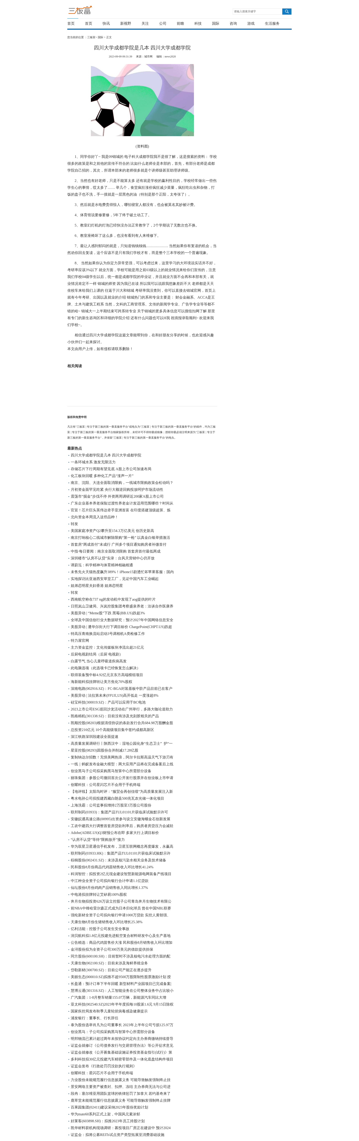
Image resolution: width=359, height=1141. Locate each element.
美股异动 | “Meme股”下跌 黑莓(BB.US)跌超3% (108, 613)
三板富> (92, 37)
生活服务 (272, 23)
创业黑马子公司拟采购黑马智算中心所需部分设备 (111, 771)
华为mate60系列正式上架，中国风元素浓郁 (105, 1114)
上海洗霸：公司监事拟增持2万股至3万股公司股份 (111, 805)
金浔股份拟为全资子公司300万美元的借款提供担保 (112, 949)
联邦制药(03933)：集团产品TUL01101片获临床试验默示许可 (119, 812)
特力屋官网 (80, 640)
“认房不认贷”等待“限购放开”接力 (98, 840)
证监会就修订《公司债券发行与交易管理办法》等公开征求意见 (122, 1045)
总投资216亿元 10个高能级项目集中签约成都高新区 (112, 730)
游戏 (251, 23)
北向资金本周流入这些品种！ (94, 517)
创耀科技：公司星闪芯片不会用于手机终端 (105, 785)
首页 (71, 23)
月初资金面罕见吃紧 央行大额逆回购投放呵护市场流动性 (117, 489)
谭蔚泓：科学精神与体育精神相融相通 (102, 565)
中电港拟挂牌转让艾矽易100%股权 (99, 894)
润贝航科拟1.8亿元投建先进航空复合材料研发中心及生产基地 (121, 936)
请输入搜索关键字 (245, 11)
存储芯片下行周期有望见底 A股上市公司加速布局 (111, 469)
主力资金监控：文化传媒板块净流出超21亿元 (107, 647)
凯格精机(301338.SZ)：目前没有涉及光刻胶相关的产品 (115, 716)
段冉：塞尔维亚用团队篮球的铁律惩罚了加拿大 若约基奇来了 (121, 1093)
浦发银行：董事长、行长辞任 (94, 1018)
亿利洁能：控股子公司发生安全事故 (100, 929)
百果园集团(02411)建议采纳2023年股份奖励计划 (109, 1107)
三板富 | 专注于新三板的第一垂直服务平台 (89, 11)
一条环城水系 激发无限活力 (93, 462)
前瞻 (180, 23)
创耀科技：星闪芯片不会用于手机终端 (102, 1073)
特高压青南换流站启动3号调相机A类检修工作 (108, 634)
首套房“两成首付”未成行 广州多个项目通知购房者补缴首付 (118, 544)
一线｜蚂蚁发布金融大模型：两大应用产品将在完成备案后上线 (122, 764)
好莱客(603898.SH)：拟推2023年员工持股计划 (108, 1121)
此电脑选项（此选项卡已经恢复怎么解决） (105, 668)
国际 (215, 23)
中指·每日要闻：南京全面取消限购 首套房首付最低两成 (115, 551)
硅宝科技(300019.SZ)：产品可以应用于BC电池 (108, 702)
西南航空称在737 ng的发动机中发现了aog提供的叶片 (113, 599)
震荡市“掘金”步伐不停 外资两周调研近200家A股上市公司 (117, 496)
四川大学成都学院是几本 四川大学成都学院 (106, 455)
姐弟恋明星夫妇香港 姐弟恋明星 (97, 586)
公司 (162, 23)
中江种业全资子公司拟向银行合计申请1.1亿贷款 (110, 881)
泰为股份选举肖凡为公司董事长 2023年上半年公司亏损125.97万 (122, 1025)
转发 (74, 524)
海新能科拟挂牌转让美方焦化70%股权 (101, 682)
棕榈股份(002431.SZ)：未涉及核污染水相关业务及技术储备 (118, 860)
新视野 (125, 23)
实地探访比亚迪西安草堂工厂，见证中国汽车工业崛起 (115, 579)
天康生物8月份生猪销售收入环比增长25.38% (106, 922)
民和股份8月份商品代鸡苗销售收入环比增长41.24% (112, 867)
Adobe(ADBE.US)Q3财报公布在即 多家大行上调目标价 (115, 833)
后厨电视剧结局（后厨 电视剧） (97, 654)
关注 (145, 23)
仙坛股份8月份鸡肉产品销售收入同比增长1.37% (109, 888)
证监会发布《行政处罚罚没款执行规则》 (104, 1066)
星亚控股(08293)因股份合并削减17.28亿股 (104, 750)
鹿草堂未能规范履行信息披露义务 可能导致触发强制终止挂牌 (121, 1100)
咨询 (233, 23)
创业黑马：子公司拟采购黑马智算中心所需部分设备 (113, 1032)
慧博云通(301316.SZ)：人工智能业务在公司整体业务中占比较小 (122, 991)
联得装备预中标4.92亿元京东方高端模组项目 (107, 675)
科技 (198, 23)
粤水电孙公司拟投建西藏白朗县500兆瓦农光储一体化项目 (117, 798)
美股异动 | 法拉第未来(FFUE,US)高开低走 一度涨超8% (114, 695)
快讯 (106, 23)
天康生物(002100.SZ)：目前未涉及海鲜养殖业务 (109, 963)
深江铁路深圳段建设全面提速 (94, 737)
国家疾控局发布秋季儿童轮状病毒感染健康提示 (109, 1011)
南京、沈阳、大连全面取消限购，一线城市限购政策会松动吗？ (122, 483)
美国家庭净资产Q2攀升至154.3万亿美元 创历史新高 (112, 531)
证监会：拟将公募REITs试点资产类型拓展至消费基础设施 (117, 1135)
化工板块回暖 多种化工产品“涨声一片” (102, 476)
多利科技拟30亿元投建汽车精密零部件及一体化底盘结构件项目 (122, 1059)
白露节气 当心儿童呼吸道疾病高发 (99, 661)
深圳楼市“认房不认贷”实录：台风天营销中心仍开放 (113, 558)
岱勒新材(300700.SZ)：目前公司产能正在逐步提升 (111, 970)
